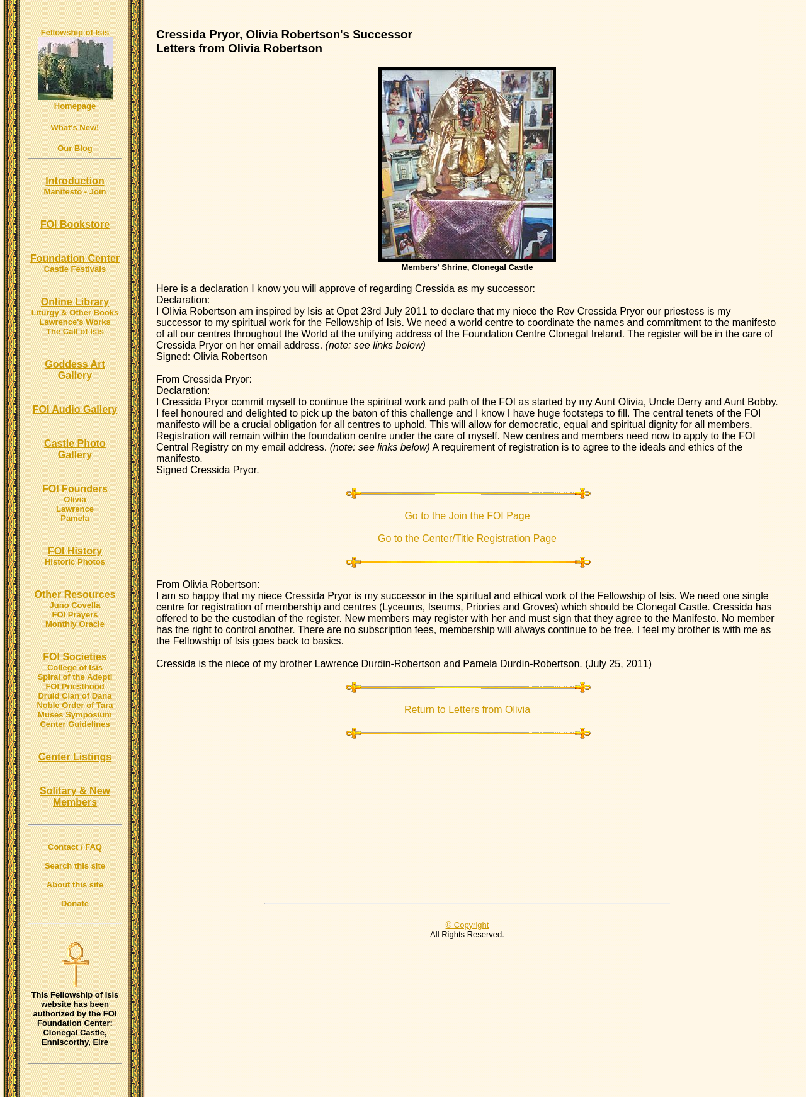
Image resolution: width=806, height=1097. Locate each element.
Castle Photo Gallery (75, 449)
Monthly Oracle (75, 624)
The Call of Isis (75, 331)
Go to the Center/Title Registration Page (467, 538)
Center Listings (74, 756)
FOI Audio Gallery (75, 409)
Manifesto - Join (75, 191)
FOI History (75, 551)
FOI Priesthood (74, 686)
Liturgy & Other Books (75, 312)
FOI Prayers (75, 614)
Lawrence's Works (74, 322)
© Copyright (467, 925)
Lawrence (75, 509)
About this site (75, 884)
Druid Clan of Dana (74, 695)
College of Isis (75, 667)
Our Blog (75, 148)
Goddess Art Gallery (75, 370)
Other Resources (75, 594)
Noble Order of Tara (75, 705)
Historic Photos (75, 561)
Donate (75, 903)
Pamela (74, 518)
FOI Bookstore (75, 224)
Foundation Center (75, 258)
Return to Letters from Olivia (467, 709)
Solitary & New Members (75, 796)
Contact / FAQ (75, 847)
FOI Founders (75, 488)
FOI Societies (74, 656)
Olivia (75, 499)
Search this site (75, 865)
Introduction (74, 181)
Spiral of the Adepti (75, 677)
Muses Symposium (75, 714)
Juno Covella (75, 605)
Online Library (75, 301)
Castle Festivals (75, 269)
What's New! (75, 127)
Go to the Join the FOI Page (467, 515)
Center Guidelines (75, 724)
